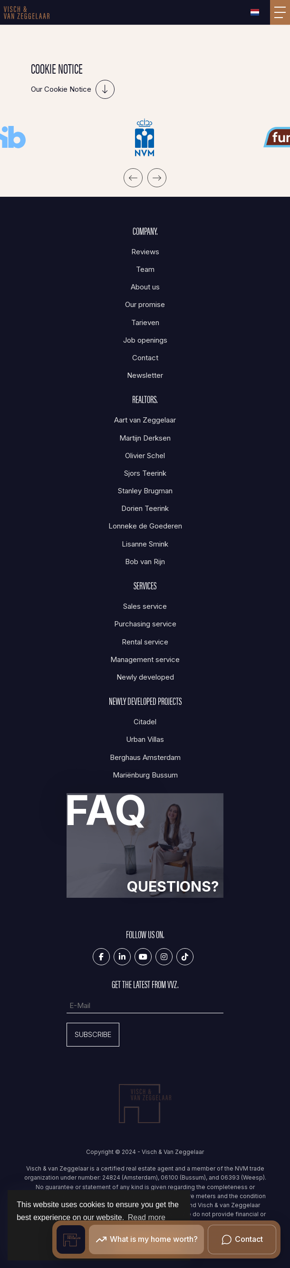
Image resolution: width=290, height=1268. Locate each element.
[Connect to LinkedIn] (122, 956)
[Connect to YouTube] (143, 956)
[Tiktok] (184, 956)
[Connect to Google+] (164, 956)
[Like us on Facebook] (101, 956)
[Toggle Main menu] (280, 12)
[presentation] (133, 177)
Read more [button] (146, 1217)
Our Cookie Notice (61, 89)
